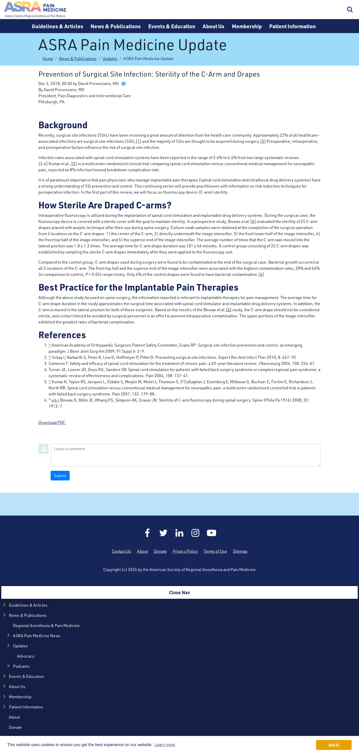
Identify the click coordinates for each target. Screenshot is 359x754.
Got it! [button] (333, 745)
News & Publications (116, 26)
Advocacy (25, 656)
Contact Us (121, 551)
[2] (263, 141)
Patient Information (292, 26)
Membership (247, 26)
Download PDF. (52, 422)
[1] (139, 141)
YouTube (211, 533)
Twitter (163, 533)
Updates (109, 58)
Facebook (147, 533)
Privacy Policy (185, 551)
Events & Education (171, 26)
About (142, 551)
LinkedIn (179, 533)
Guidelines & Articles (57, 26)
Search (350, 10)
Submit (60, 475)
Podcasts (21, 666)
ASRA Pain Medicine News (37, 635)
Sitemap (240, 551)
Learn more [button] (164, 745)
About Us (213, 26)
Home (35, 9)
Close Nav (179, 592)
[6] (253, 221)
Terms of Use (215, 551)
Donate (160, 551)
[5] (74, 163)
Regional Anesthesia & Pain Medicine (46, 625)
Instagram (195, 533)
